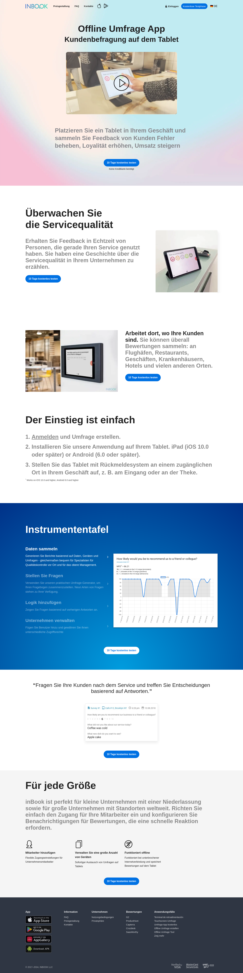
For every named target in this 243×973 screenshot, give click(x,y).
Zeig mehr (158, 935)
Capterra (130, 924)
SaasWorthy (131, 932)
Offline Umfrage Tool (163, 932)
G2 (127, 917)
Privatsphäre (97, 921)
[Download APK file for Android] (38, 949)
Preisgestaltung (61, 6)
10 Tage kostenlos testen (121, 162)
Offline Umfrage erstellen (166, 928)
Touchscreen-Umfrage (164, 921)
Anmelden (45, 437)
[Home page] (36, 6)
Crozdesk (130, 928)
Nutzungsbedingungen (102, 917)
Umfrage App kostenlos (165, 924)
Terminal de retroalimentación (168, 917)
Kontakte (88, 6)
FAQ (77, 6)
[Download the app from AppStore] (38, 920)
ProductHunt (132, 921)
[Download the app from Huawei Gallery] (38, 939)
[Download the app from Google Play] (38, 929)
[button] (121, 83)
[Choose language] (214, 6)
